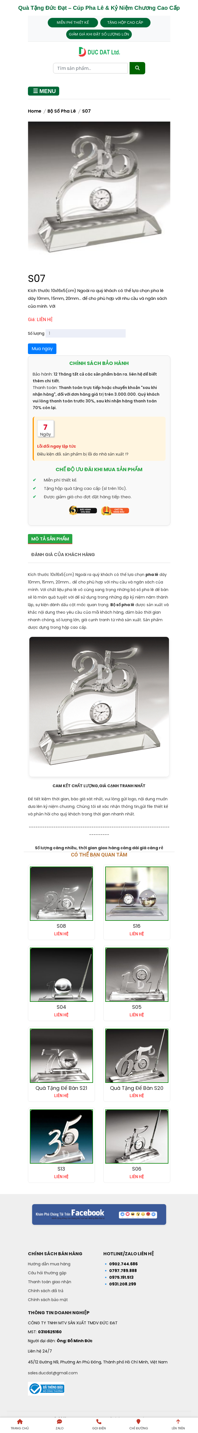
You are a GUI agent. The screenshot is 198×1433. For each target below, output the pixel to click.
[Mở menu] (43, 91)
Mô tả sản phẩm (50, 539)
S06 (136, 1168)
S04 (61, 1006)
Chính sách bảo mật (48, 1299)
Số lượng (36, 333)
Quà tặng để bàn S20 (136, 1088)
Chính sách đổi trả (45, 1291)
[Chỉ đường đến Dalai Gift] (138, 1425)
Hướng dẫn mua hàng (49, 1264)
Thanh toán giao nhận (49, 1282)
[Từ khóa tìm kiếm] (90, 68)
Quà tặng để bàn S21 (61, 1088)
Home (34, 111)
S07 (86, 111)
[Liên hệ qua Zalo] (59, 1425)
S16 (136, 925)
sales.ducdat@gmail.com (53, 1373)
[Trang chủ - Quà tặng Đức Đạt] (99, 52)
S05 (137, 1006)
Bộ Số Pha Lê (61, 111)
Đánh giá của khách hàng (63, 554)
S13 (61, 1168)
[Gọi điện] (99, 1425)
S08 (61, 925)
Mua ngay (42, 348)
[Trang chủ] (20, 1425)
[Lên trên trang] (178, 1425)
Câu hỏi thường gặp (47, 1273)
